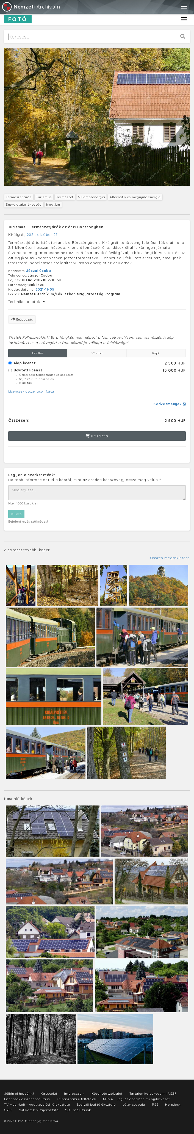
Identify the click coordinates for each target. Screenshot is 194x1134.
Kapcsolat (49, 1093)
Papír (156, 353)
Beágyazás (22, 319)
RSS (155, 1104)
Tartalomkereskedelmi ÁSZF (153, 1093)
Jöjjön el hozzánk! (19, 1093)
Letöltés (37, 353)
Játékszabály (134, 1104)
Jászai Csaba (38, 271)
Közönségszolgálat (107, 1093)
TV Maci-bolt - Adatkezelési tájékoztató (37, 1104)
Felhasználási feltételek (76, 1099)
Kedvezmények (170, 404)
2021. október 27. (43, 234)
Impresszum (74, 1093)
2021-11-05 (45, 289)
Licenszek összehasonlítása (31, 391)
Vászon (97, 353)
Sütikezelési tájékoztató (39, 1110)
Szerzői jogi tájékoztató (96, 1104)
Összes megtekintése (170, 558)
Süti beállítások (78, 1110)
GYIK (8, 1110)
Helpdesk (173, 1104)
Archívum (30, 7)
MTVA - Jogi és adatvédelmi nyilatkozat (136, 1099)
